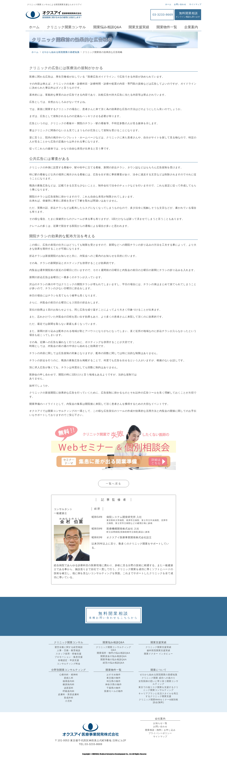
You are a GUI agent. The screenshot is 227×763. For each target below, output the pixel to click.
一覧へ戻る (113, 483)
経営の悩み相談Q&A (113, 662)
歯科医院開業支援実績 (158, 650)
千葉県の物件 (114, 688)
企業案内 (191, 27)
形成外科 (68, 697)
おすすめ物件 (114, 674)
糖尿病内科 (68, 684)
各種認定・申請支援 (68, 660)
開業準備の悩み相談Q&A (113, 659)
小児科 (68, 701)
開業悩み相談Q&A (107, 27)
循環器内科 (68, 681)
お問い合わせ (180, 4)
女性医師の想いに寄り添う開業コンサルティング (158, 682)
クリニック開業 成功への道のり (158, 678)
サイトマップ (195, 4)
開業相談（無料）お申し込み (160, 730)
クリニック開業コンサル (66, 27)
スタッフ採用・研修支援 (68, 653)
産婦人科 (68, 678)
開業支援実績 (139, 27)
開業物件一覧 (166, 27)
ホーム (168, 4)
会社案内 (160, 718)
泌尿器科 (68, 688)
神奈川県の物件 (113, 684)
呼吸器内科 (68, 691)
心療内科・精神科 (68, 674)
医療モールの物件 (113, 691)
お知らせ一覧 (160, 723)
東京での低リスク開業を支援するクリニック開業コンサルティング (158, 688)
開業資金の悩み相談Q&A (113, 656)
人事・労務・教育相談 (68, 650)
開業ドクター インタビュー (158, 653)
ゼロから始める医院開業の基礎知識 (158, 674)
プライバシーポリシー (160, 733)
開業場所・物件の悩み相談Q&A (113, 653)
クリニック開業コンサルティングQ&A (113, 648)
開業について (158, 669)
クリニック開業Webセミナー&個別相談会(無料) (158, 701)
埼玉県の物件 (114, 681)
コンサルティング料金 (68, 663)
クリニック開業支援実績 (158, 647)
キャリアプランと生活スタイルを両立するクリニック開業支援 (158, 694)
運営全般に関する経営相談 (69, 647)
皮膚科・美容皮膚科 (68, 694)
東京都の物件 (114, 678)
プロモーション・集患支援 (69, 657)
